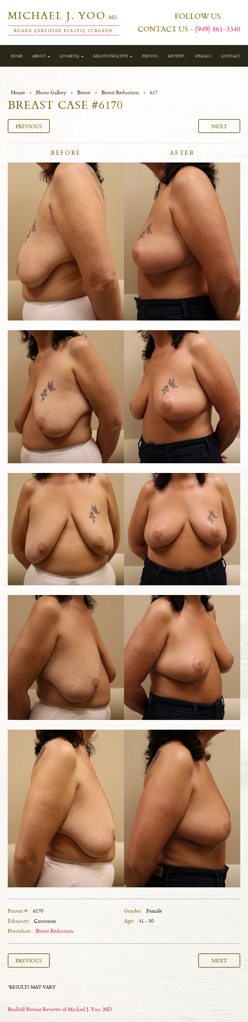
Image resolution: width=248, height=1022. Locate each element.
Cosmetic (72, 56)
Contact (230, 56)
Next (219, 126)
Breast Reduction (120, 92)
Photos (150, 56)
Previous (29, 126)
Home (17, 56)
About (41, 56)
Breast (83, 92)
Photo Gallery (51, 92)
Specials (203, 56)
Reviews (176, 56)
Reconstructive (112, 56)
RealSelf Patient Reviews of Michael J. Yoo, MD (60, 1009)
